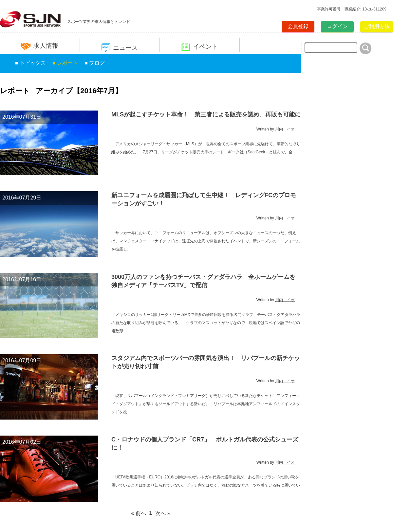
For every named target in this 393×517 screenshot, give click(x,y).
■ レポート (65, 63)
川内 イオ (285, 129)
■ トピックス (30, 63)
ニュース (120, 48)
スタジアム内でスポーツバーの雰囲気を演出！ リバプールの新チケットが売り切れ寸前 (205, 362)
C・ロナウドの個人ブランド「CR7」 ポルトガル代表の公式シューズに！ (204, 443)
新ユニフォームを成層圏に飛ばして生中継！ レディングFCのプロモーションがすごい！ (203, 199)
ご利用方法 (377, 26)
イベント (199, 47)
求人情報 (39, 46)
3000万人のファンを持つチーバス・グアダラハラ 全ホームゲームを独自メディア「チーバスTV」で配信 (203, 281)
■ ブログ (94, 63)
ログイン (337, 26)
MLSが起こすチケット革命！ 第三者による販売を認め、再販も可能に (206, 114)
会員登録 (298, 26)
